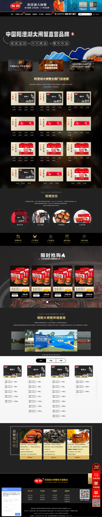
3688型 (26, 109)
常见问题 (54, 495)
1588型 (41, 109)
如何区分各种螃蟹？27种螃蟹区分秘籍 (69, 510)
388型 (69, 107)
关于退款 (54, 499)
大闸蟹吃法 (67, 501)
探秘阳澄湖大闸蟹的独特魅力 (26, 451)
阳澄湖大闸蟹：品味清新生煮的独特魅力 (77, 444)
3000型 (29, 183)
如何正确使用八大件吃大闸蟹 (74, 451)
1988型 (14, 109)
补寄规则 (54, 497)
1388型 (59, 107)
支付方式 (42, 495)
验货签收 (42, 497)
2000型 (23, 183)
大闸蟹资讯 (67, 499)
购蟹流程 (30, 499)
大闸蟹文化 (67, 495)
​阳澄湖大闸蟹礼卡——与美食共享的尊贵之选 (30, 446)
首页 (12, 14)
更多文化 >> (54, 457)
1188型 (26, 107)
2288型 (47, 109)
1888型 (69, 109)
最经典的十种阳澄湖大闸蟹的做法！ (76, 449)
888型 (20, 107)
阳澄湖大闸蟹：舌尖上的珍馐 (54, 510)
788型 (81, 107)
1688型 (32, 107)
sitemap (69, 508)
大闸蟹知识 (67, 497)
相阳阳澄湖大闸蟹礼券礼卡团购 (48, 508)
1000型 (17, 183)
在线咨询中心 (48, 14)
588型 (14, 107)
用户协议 (30, 495)
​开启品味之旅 (47, 449)
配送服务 (42, 499)
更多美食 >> (78, 457)
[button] (47, 302)
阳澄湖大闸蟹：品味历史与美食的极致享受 (53, 446)
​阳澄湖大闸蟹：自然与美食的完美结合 (28, 444)
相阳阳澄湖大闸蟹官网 (36, 508)
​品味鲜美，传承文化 (24, 449)
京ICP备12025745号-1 (40, 515)
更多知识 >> (31, 457)
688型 (47, 107)
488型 (41, 107)
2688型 (20, 109)
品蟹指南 (34, 14)
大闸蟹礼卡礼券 (19, 14)
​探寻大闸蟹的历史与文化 (49, 454)
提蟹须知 (30, 497)
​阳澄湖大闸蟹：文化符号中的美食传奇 (52, 444)
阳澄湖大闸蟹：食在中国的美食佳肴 (28, 454)
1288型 (87, 107)
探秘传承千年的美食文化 (49, 451)
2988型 (53, 109)
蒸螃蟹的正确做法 (72, 454)
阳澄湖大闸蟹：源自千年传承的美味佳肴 (38, 510)
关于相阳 (41, 14)
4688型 (32, 109)
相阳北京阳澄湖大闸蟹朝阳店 (61, 508)
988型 (53, 107)
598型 (75, 107)
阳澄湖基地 (28, 14)
